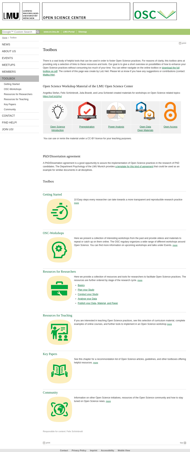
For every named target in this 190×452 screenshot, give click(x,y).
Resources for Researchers (18, 94)
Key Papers (10, 104)
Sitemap (82, 32)
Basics (81, 285)
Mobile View (124, 450)
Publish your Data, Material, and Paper (98, 303)
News (6, 44)
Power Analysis (116, 126)
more (76, 203)
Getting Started (12, 84)
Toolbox (8, 78)
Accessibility (108, 450)
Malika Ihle (48, 74)
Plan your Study (86, 289)
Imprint (93, 450)
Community (10, 109)
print (184, 43)
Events (7, 58)
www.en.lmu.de (51, 32)
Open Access (171, 126)
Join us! (7, 129)
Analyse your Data (87, 298)
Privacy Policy (79, 450)
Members (9, 71)
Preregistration (87, 126)
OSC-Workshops (12, 89)
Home (4, 38)
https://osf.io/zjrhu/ (52, 96)
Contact (8, 115)
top (181, 442)
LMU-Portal (69, 32)
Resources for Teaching (16, 99)
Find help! (9, 122)
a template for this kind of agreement (134, 166)
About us (9, 51)
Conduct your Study (88, 294)
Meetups (8, 64)
